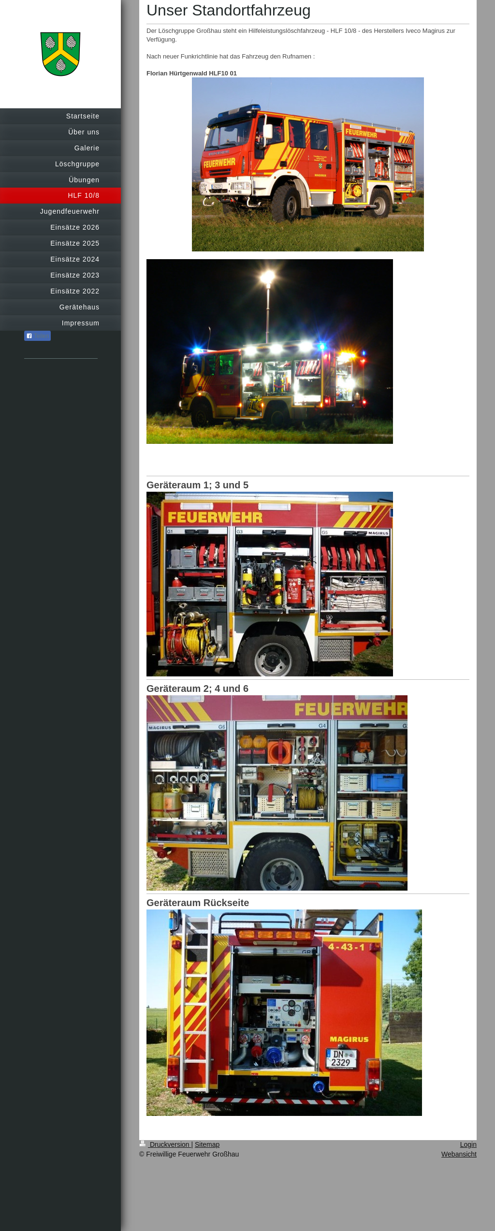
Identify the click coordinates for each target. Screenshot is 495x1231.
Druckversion (165, 1144)
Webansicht (459, 1154)
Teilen (37, 336)
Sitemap (207, 1144)
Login (468, 1144)
